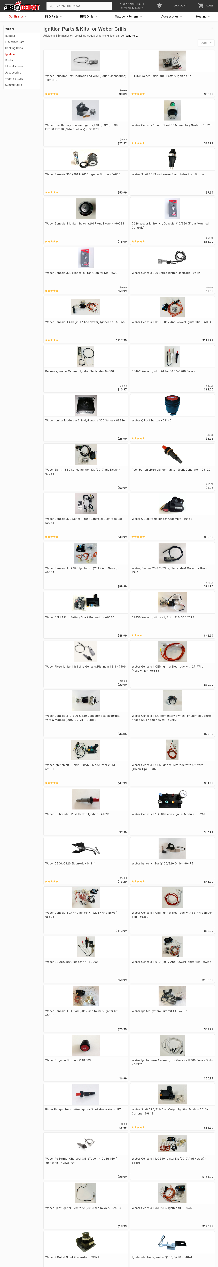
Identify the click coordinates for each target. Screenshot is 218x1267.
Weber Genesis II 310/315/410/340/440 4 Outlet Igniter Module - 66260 (193, 949)
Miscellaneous (14, 66)
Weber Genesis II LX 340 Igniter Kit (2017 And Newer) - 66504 (61, 335)
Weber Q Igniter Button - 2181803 (61, 589)
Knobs (9, 60)
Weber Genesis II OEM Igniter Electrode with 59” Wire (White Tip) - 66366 (106, 846)
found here (130, 35)
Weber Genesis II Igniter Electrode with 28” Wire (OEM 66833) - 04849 (149, 693)
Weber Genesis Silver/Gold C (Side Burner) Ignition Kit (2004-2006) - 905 (107, 999)
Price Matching (14, 1213)
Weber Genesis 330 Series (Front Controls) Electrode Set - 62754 (150, 285)
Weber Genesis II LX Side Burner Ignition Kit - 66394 (194, 843)
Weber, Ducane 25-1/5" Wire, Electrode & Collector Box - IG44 (107, 335)
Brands (19, 16)
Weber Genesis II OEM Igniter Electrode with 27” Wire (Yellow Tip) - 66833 (106, 386)
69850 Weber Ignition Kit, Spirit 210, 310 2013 (193, 333)
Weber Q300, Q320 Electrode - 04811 (58, 487)
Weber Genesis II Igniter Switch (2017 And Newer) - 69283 (151, 132)
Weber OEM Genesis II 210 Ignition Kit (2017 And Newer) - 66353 (150, 744)
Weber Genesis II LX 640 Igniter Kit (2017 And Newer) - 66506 (105, 642)
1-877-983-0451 (156, 1219)
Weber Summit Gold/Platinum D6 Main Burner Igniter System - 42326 (104, 1052)
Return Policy (83, 1218)
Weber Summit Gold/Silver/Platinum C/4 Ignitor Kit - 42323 (150, 1102)
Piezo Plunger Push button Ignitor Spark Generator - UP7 (150, 591)
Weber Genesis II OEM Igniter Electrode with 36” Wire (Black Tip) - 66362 (193, 489)
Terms (78, 1243)
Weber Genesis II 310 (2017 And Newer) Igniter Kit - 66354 (193, 183)
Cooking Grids (14, 48)
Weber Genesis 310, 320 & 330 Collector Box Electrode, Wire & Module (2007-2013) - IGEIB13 (150, 388)
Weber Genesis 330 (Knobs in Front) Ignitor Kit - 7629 (63, 181)
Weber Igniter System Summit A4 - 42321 (190, 538)
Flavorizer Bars (14, 42)
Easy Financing (14, 1228)
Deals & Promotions (17, 1223)
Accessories (172, 16)
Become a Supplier (16, 1233)
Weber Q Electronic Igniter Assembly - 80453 (193, 282)
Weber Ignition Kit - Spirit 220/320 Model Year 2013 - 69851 (63, 438)
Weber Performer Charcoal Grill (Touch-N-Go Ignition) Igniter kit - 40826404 (63, 642)
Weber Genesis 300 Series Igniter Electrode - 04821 (106, 181)
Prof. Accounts (14, 1238)
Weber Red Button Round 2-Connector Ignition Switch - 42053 (62, 999)
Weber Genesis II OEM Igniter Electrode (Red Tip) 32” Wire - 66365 (63, 744)
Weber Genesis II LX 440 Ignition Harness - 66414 (105, 742)
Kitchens (129, 16)
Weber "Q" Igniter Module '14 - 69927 (193, 1100)
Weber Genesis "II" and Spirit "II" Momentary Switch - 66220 (191, 80)
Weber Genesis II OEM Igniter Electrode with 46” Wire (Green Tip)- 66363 (106, 438)
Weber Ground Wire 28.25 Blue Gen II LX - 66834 (150, 894)
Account (79, 1213)
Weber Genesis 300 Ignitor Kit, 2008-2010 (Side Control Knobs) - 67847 (107, 947)
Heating (204, 16)
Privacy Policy (83, 1238)
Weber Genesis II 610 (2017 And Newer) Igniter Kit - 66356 (106, 540)
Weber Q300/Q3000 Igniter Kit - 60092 (58, 538)
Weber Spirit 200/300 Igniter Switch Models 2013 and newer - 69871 (62, 795)
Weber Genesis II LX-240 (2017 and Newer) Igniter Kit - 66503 (150, 540)
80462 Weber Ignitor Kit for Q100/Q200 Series (105, 232)
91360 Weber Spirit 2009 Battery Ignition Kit (106, 78)
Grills (89, 16)
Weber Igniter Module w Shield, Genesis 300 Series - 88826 (150, 234)
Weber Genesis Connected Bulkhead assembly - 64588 (194, 795)
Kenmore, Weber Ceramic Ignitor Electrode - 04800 (62, 232)
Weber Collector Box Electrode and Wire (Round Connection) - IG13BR (63, 80)
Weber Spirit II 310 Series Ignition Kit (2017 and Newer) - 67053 (62, 285)
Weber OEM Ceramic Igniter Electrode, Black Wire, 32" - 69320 (60, 896)
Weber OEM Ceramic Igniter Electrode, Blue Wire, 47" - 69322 (191, 896)
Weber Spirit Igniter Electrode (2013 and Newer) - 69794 (146, 642)
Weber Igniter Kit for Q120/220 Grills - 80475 (105, 487)
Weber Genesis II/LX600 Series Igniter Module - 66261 (192, 438)
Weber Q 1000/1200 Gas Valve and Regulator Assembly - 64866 (105, 795)
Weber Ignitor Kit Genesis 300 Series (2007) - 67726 (151, 997)
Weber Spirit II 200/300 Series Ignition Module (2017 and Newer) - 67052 (63, 1102)
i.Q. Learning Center (17, 1218)
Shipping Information (88, 1223)
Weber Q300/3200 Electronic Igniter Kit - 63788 (191, 693)
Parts (54, 16)
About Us (10, 1208)
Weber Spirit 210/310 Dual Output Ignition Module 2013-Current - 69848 (194, 591)
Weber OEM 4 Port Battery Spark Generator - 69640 (150, 333)
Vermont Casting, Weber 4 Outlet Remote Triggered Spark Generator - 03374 (106, 896)
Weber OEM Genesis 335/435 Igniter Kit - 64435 (102, 1102)
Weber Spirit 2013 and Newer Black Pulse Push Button (105, 132)
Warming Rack (14, 78)
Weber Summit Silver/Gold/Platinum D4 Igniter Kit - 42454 (61, 1153)
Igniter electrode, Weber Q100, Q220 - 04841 (105, 691)
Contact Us (11, 1243)
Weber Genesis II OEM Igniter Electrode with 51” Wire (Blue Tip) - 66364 (193, 744)
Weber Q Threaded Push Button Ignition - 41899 (149, 436)
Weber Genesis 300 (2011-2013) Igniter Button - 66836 (63, 132)
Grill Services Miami (87, 1228)
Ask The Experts (200, 1183)
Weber (10, 29)
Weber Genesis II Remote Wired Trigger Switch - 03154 (150, 795)
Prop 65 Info (82, 1233)
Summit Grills (13, 84)
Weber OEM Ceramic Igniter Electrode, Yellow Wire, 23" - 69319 (61, 846)
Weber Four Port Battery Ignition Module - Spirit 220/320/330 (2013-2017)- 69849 (61, 1052)
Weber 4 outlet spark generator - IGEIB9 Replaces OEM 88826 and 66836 (150, 949)
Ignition (10, 54)
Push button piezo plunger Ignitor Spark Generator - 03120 (106, 285)
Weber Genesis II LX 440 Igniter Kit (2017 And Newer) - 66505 (149, 489)
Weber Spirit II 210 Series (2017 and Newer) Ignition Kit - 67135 (194, 1050)
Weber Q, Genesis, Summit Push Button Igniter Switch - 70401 (150, 1050)
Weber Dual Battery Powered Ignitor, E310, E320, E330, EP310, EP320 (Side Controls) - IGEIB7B (150, 82)
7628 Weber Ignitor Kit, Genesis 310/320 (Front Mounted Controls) (192, 132)
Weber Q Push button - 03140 (191, 232)
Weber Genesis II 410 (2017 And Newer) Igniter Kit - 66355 (150, 183)
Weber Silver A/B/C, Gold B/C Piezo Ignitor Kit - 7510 (193, 999)
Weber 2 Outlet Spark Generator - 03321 (59, 691)
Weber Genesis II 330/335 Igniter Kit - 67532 (194, 640)
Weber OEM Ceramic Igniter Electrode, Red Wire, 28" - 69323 (63, 947)
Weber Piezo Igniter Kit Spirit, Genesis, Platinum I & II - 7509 (62, 386)
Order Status (82, 1208)
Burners (10, 35)
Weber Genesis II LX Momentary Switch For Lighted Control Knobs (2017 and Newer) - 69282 (194, 388)
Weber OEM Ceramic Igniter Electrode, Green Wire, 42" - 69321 (149, 846)
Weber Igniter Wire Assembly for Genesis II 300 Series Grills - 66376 (106, 591)
